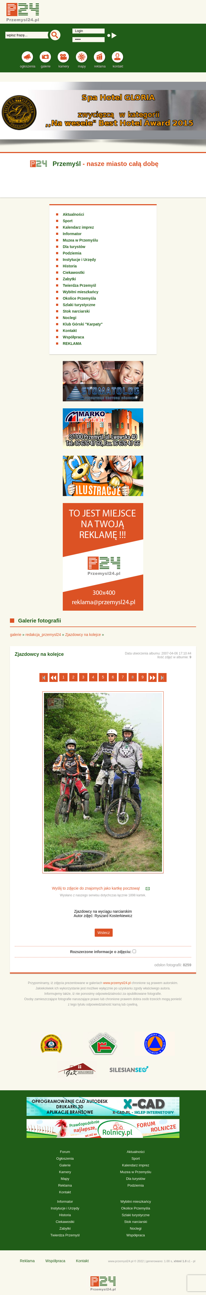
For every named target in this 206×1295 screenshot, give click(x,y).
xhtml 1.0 (180, 1261)
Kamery (65, 1172)
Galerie (65, 1165)
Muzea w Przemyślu (80, 240)
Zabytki (69, 279)
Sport (68, 221)
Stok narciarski (76, 311)
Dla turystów (74, 247)
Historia (70, 266)
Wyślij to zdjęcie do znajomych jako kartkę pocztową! (96, 888)
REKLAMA (72, 343)
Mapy (65, 1179)
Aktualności (73, 214)
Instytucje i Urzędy (79, 259)
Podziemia (72, 253)
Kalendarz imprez (78, 227)
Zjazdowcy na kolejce (83, 634)
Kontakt (70, 330)
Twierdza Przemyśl (79, 285)
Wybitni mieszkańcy (80, 292)
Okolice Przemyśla (79, 298)
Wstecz (104, 932)
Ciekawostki (73, 272)
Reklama (65, 1185)
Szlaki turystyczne (79, 305)
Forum (65, 1152)
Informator (72, 234)
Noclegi (69, 318)
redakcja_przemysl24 (43, 634)
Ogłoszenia (65, 1158)
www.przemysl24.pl (117, 983)
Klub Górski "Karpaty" (83, 324)
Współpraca (73, 337)
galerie (15, 634)
